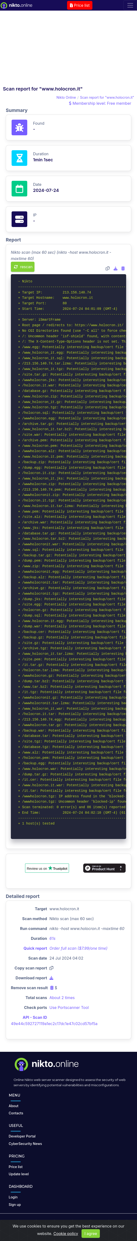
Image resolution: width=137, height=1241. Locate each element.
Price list (79, 5)
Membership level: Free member (100, 103)
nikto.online (58, 1221)
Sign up (15, 1204)
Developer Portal (22, 1136)
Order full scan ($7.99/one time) (78, 948)
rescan (23, 266)
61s (52, 938)
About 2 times (62, 997)
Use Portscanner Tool (69, 1007)
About (13, 1106)
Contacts (16, 1113)
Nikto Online (66, 97)
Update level (19, 1174)
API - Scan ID (35, 1017)
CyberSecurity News (25, 1144)
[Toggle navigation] (130, 5)
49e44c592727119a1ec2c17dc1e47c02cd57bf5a (54, 1023)
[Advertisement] (68, 49)
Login (13, 1197)
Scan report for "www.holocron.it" (107, 97)
